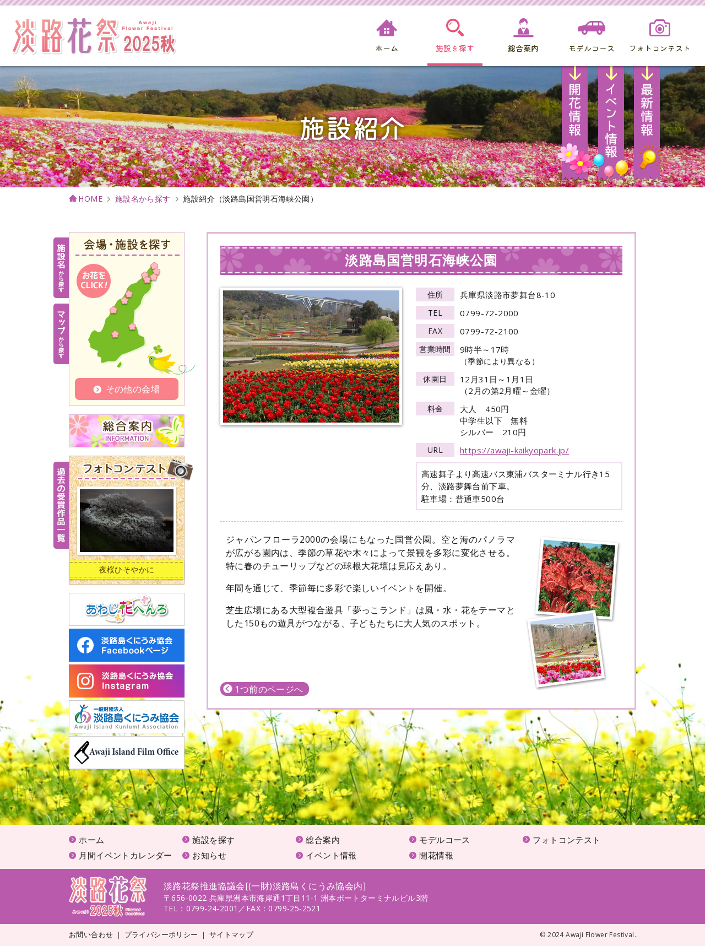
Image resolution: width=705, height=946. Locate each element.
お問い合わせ (91, 934)
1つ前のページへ (263, 689)
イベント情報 (611, 126)
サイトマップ (231, 934)
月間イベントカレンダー (125, 855)
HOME (90, 199)
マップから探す (61, 334)
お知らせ (647, 126)
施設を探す (213, 839)
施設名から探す (143, 199)
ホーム (91, 839)
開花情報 (575, 126)
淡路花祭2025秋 (108, 896)
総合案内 (323, 839)
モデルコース (444, 839)
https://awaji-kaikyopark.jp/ (514, 450)
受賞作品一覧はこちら (61, 505)
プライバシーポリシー (161, 934)
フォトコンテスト (566, 839)
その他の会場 (127, 389)
